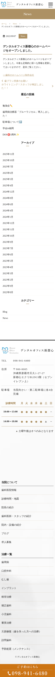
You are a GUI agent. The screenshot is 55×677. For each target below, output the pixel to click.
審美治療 (6, 622)
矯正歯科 (6, 605)
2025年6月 (8, 173)
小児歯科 (6, 614)
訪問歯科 (6, 640)
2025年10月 (8, 160)
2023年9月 (8, 242)
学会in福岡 (8, 128)
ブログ (5, 533)
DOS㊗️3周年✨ (11, 134)
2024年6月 (8, 204)
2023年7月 (8, 248)
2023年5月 (8, 261)
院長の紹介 (7, 507)
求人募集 (6, 542)
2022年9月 (8, 286)
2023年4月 (8, 267)
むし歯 (5, 579)
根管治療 (6, 596)
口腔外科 (6, 570)
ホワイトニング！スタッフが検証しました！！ (22, 86)
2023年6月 (8, 254)
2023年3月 (8, 273)
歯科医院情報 (8, 490)
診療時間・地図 (10, 498)
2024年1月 (8, 217)
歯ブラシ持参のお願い (16, 81)
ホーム (4, 24)
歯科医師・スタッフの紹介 (16, 516)
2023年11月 (8, 229)
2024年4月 (8, 210)
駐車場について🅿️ (12, 122)
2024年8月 (8, 198)
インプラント (8, 588)
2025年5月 (8, 179)
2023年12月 (8, 223)
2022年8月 (8, 292)
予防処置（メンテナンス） (16, 649)
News (15, 24)
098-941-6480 (21, 360)
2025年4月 (8, 185)
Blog (5, 311)
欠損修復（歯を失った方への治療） (21, 631)
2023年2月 (8, 279)
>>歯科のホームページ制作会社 (18, 75)
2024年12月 (8, 191)
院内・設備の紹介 (11, 524)
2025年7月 (8, 166)
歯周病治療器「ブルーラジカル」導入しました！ (26, 114)
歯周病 (5, 562)
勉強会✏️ (8, 105)
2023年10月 (8, 236)
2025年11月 (8, 154)
